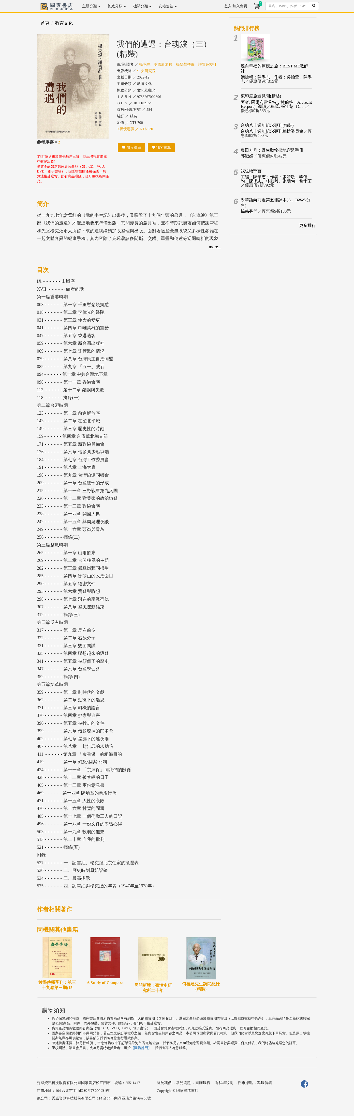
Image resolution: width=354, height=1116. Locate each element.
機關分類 (142, 6)
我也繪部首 (251, 171)
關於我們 (164, 1083)
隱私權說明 (224, 1083)
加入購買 (131, 148)
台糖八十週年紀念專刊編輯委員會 (272, 131)
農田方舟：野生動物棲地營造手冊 (272, 150)
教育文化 (64, 23)
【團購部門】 (141, 1048)
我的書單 (161, 148)
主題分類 (91, 6)
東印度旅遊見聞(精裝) (261, 96)
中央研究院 (146, 71)
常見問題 (183, 1083)
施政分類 (117, 6)
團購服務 (202, 1083)
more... (215, 246)
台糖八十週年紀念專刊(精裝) (267, 125)
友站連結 (168, 6)
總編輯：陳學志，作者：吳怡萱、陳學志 (276, 79)
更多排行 (307, 225)
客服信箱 (264, 1083)
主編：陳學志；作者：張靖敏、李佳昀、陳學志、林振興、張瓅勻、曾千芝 (276, 178)
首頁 (45, 23)
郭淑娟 (247, 156)
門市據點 (245, 1083)
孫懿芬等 (249, 211)
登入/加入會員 (235, 6)
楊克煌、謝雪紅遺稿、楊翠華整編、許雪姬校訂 (178, 64)
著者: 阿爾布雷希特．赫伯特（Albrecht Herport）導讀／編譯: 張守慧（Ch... (276, 104)
